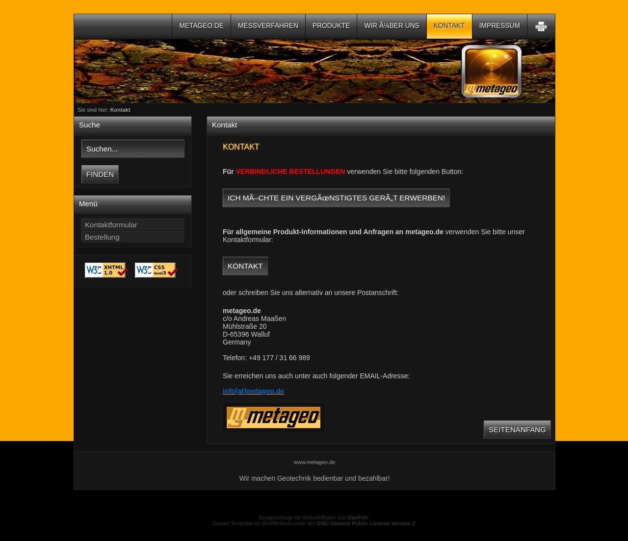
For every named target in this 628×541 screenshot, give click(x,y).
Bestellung (102, 237)
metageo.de (201, 25)
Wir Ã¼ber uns (391, 25)
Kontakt (449, 25)
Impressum (499, 25)
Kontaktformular (111, 225)
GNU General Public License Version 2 (366, 523)
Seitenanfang (517, 429)
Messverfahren (268, 25)
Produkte (331, 25)
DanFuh (358, 517)
